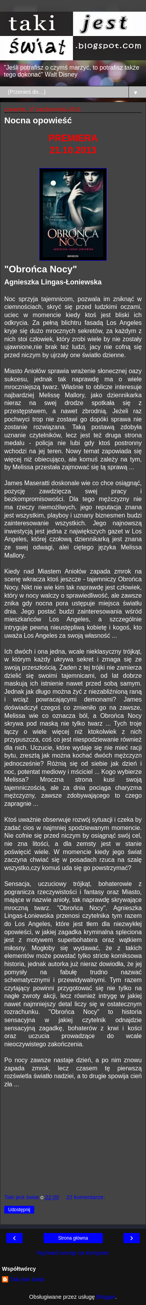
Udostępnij (19, 1209)
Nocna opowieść (38, 120)
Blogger (105, 1297)
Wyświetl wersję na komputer (73, 1253)
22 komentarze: (85, 1197)
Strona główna (73, 1238)
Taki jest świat (27, 1279)
